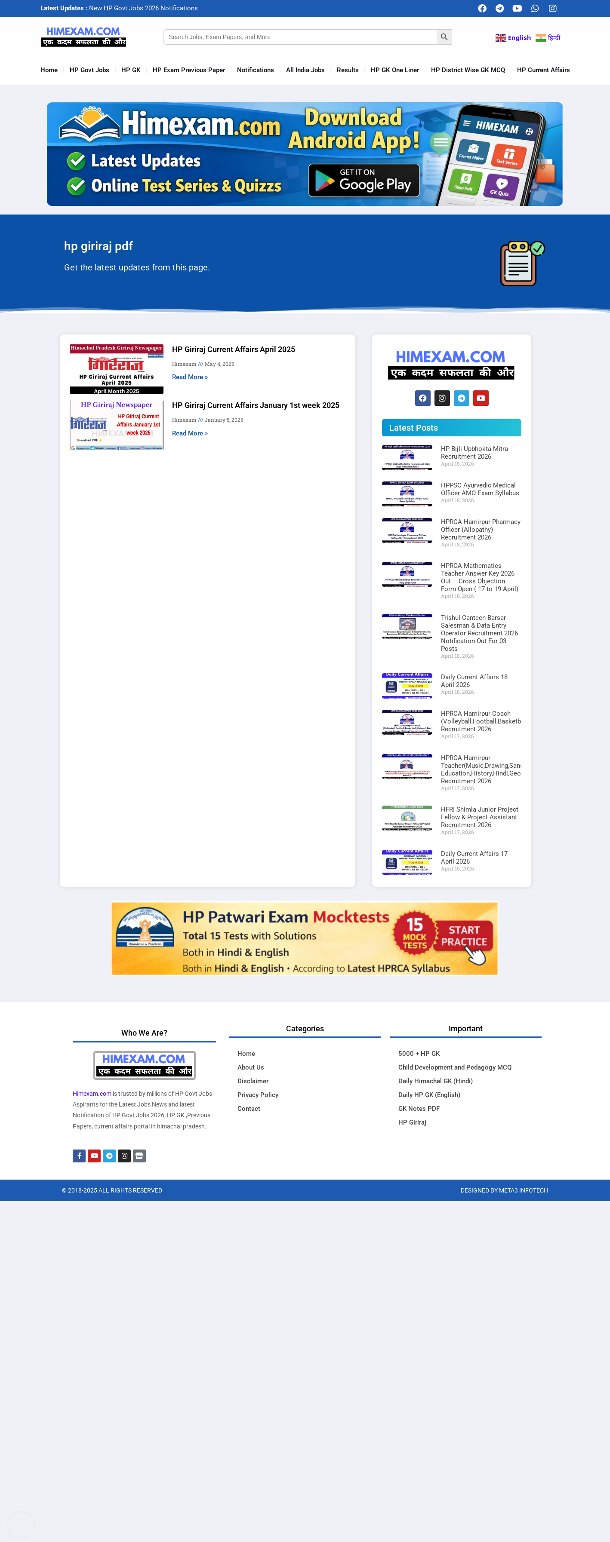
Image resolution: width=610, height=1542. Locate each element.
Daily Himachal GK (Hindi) (435, 1081)
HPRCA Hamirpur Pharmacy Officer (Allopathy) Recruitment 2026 (481, 529)
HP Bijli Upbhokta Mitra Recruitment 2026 (474, 452)
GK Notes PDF (419, 1109)
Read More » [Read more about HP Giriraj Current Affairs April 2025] (190, 377)
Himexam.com (92, 1093)
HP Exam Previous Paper (189, 70)
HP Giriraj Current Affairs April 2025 (233, 349)
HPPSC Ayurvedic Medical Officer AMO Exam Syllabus (480, 489)
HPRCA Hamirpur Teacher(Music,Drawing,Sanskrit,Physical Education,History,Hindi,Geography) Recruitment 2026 (499, 769)
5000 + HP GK (419, 1054)
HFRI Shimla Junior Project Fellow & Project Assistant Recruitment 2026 (479, 817)
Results (348, 70)
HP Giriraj (412, 1122)
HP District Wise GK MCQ (468, 70)
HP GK (131, 70)
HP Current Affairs (543, 70)
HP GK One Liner (395, 70)
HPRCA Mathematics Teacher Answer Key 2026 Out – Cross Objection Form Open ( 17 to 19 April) (479, 577)
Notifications (255, 70)
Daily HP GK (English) (429, 1095)
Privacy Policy (257, 1095)
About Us (250, 1067)
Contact (248, 1109)
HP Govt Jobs (89, 70)
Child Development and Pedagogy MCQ (454, 1067)
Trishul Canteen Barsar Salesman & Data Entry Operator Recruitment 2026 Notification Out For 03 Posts (479, 633)
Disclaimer (252, 1081)
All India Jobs (305, 70)
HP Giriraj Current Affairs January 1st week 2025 (255, 405)
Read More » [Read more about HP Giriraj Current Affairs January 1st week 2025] (190, 433)
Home (49, 70)
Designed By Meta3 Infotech (504, 1190)
